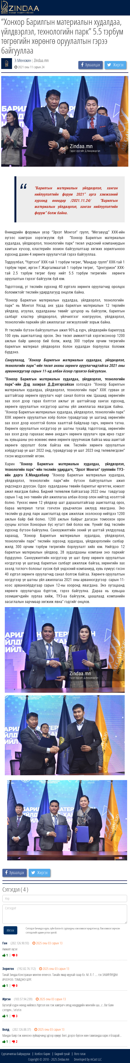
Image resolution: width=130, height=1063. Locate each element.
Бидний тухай (62, 1053)
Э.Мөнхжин (22, 60)
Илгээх (10, 930)
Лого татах (80, 1053)
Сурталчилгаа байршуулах (15, 1053)
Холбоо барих (42, 1053)
